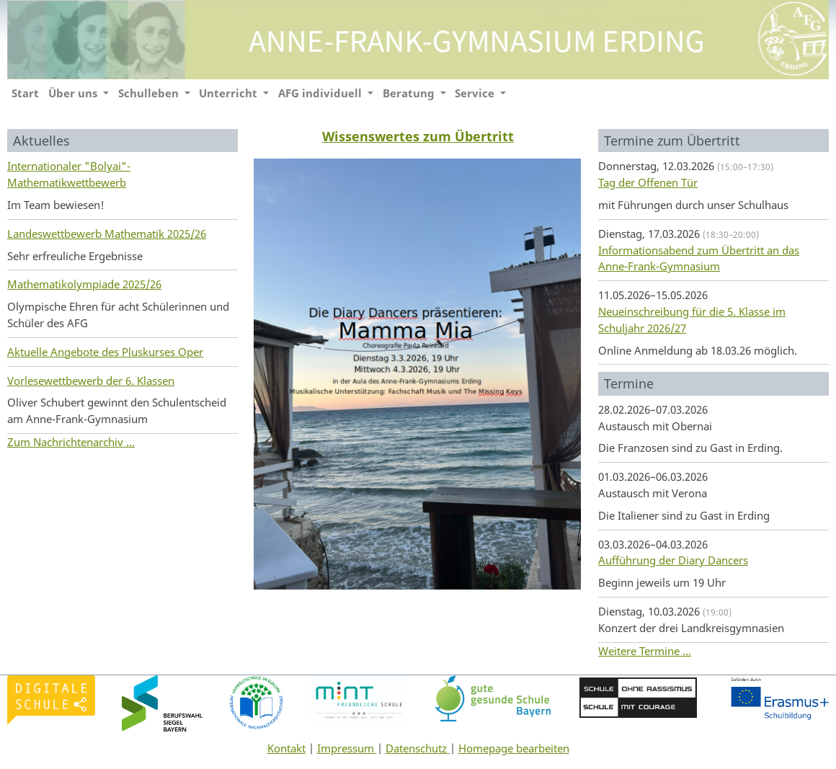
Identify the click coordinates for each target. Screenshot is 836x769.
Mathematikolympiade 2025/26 (84, 284)
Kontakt (286, 748)
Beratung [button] (410, 93)
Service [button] (476, 93)
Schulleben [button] (150, 93)
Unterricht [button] (229, 93)
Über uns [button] (74, 93)
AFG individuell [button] (321, 93)
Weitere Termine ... (644, 651)
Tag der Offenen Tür (648, 182)
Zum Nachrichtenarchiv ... (71, 442)
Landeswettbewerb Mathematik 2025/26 (106, 233)
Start (25, 93)
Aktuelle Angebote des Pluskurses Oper (105, 352)
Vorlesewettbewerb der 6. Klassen (90, 380)
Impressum (347, 748)
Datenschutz (418, 748)
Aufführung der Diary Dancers (673, 560)
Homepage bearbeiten (513, 748)
